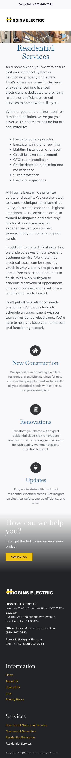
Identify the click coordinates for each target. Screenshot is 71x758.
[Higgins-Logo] (25, 19)
